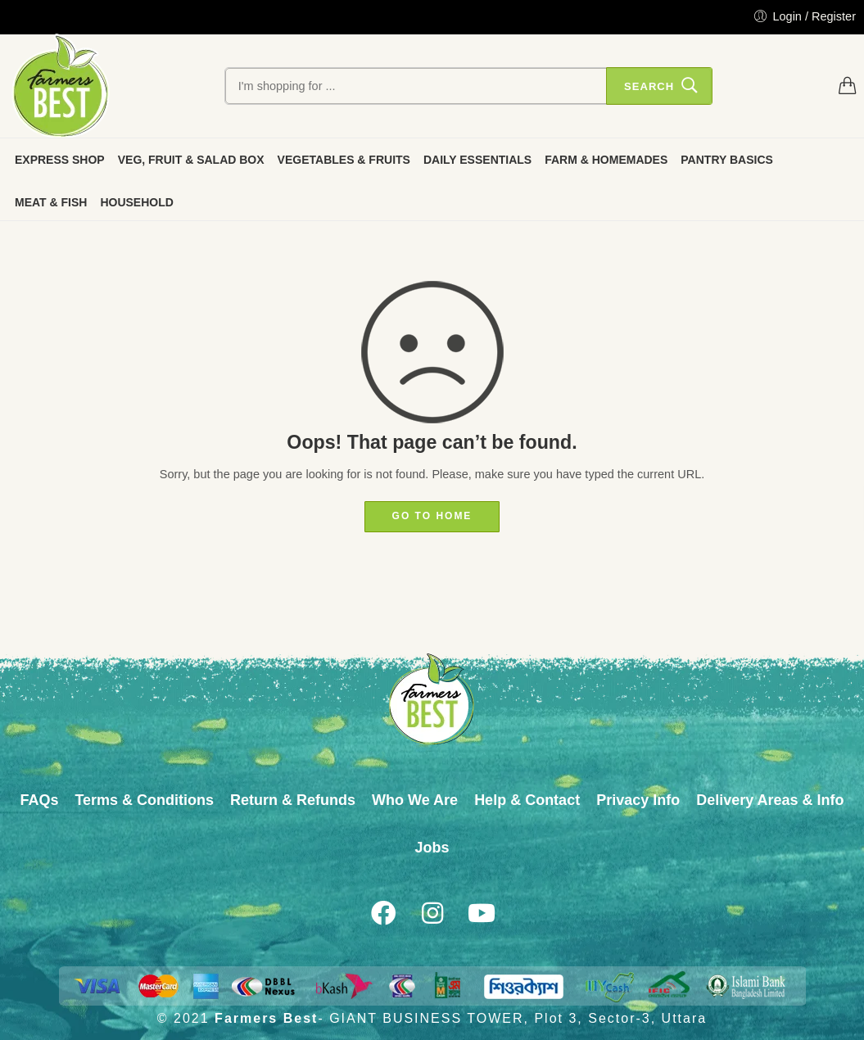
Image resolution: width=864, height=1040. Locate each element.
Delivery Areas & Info (770, 800)
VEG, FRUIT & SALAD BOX (191, 159)
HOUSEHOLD (136, 202)
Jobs (431, 847)
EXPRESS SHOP (60, 159)
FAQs (39, 800)
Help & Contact (527, 800)
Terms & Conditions (144, 800)
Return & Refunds (292, 800)
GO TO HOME (432, 516)
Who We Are (415, 800)
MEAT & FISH (51, 202)
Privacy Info (638, 800)
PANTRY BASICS (727, 159)
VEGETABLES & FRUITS (344, 159)
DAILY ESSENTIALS (477, 159)
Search (649, 86)
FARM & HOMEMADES (606, 159)
